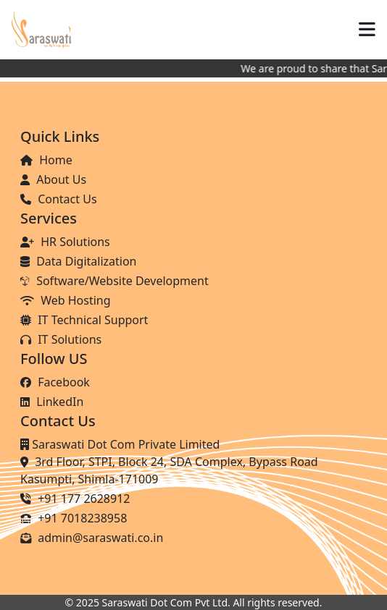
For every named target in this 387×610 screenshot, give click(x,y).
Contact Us (58, 199)
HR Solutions (65, 242)
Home (46, 160)
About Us (53, 179)
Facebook (55, 382)
